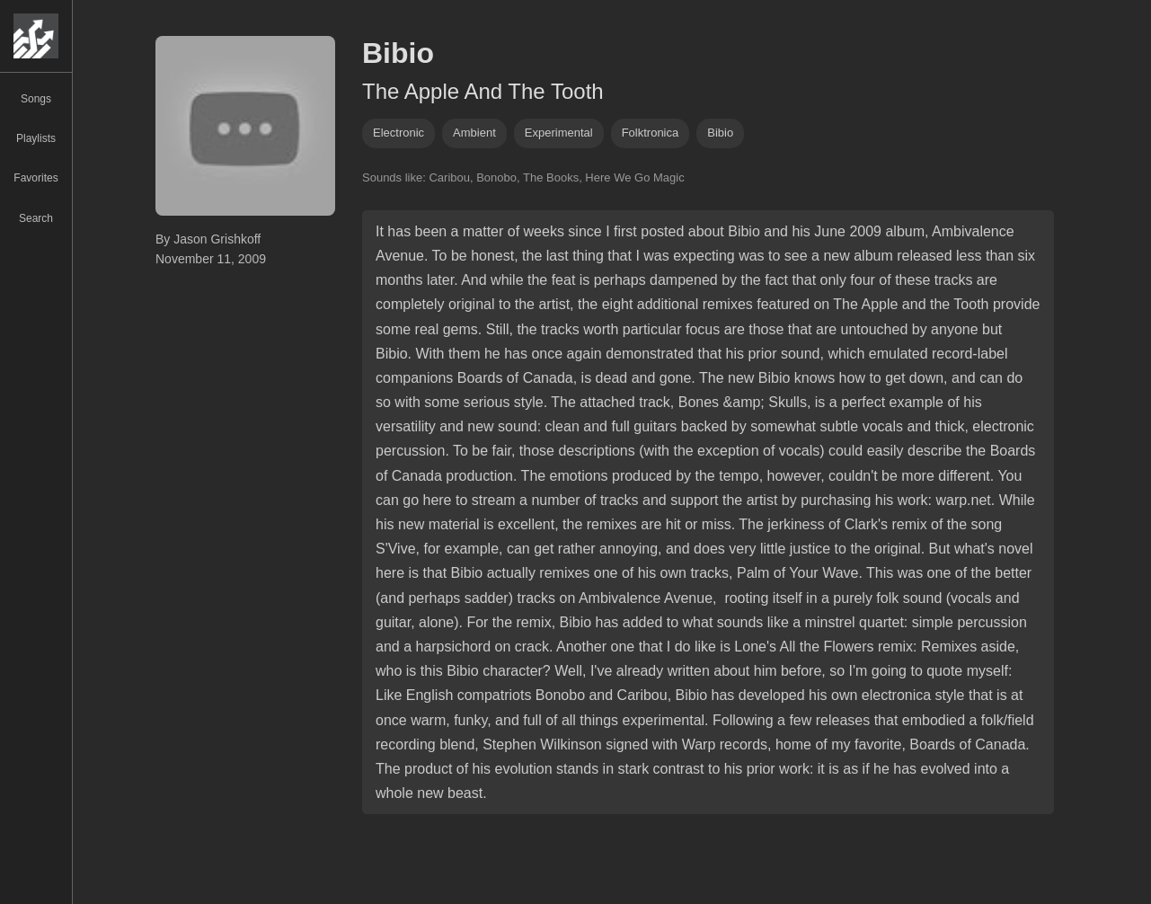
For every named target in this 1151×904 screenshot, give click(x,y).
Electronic (398, 132)
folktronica (650, 132)
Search (36, 218)
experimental (559, 132)
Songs (36, 99)
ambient (474, 132)
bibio (720, 132)
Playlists (36, 138)
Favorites (35, 178)
